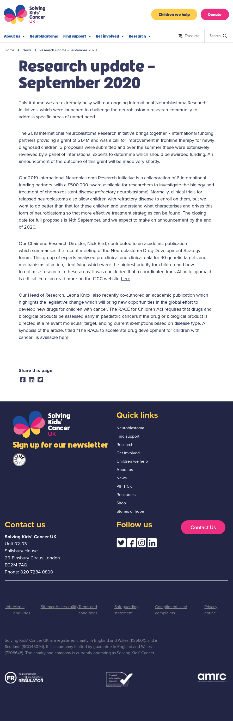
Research (140, 36)
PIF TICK (124, 486)
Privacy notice (210, 610)
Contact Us (203, 527)
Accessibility (67, 607)
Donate (215, 14)
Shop (121, 503)
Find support (77, 36)
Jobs (9, 607)
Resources (126, 495)
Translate (188, 36)
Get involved (110, 36)
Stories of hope (130, 511)
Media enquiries (21, 610)
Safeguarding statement (126, 610)
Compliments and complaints (171, 610)
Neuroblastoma (44, 35)
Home (9, 50)
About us (14, 36)
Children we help (174, 14)
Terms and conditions (87, 610)
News (26, 50)
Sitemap (48, 607)
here (125, 278)
